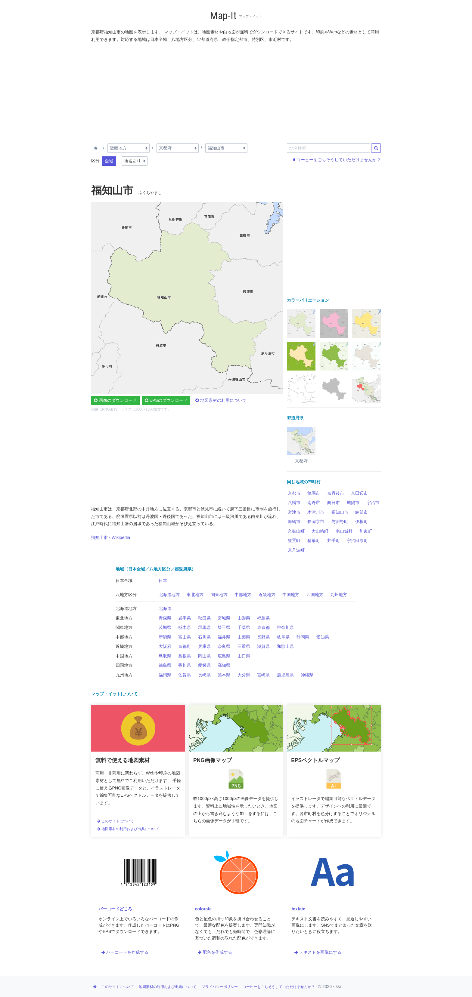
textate (298, 908)
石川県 (204, 637)
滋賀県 (263, 646)
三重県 (244, 646)
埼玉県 (224, 627)
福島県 (263, 618)
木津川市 (315, 512)
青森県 (165, 618)
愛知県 (322, 637)
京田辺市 (359, 493)
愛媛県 (204, 665)
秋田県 (204, 618)
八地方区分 (126, 594)
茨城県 (165, 627)
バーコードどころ (115, 908)
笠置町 (294, 540)
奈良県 (224, 646)
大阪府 (165, 646)
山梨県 (244, 637)
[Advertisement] (236, 92)
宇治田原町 (357, 540)
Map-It (223, 16)
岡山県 (204, 656)
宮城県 (224, 618)
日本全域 (124, 580)
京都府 (184, 646)
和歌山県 (285, 646)
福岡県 (165, 674)
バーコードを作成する (124, 952)
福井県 (224, 637)
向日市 (333, 502)
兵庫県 (204, 646)
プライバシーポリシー (220, 987)
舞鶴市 (294, 521)
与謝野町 (339, 521)
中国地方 (290, 594)
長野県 (263, 637)
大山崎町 (320, 531)
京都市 (294, 493)
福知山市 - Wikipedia (110, 537)
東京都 (263, 627)
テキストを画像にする (317, 952)
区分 (95, 160)
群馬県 (204, 627)
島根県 (184, 656)
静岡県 (303, 637)
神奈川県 (285, 627)
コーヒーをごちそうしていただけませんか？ (337, 159)
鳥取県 (165, 656)
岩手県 (184, 618)
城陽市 (353, 502)
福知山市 (339, 512)
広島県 (224, 656)
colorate (203, 908)
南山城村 (344, 531)
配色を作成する (215, 952)
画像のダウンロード (115, 400)
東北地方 (195, 594)
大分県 (244, 674)
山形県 (244, 618)
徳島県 (165, 665)
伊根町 (361, 521)
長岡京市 (315, 521)
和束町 (365, 531)
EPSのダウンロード (166, 400)
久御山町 (296, 531)
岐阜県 (283, 637)
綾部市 (361, 512)
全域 (109, 160)
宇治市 (373, 502)
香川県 (184, 665)
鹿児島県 (285, 674)
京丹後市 (335, 493)
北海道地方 (169, 594)
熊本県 (224, 674)
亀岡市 (313, 493)
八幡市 (294, 502)
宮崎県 (263, 674)
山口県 (244, 656)
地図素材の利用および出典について (128, 829)
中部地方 (242, 594)
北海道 (165, 608)
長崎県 (204, 674)
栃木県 (184, 627)
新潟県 (165, 637)
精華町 (313, 540)
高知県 (224, 665)
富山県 (184, 637)
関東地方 (219, 594)
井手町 (333, 540)
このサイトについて (115, 821)
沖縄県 (307, 674)
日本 (163, 580)
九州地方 (338, 594)
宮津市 (294, 512)
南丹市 (313, 502)
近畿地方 (267, 594)
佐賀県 (184, 674)
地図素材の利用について (221, 400)
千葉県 (244, 627)
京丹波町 (296, 550)
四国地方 (314, 594)
